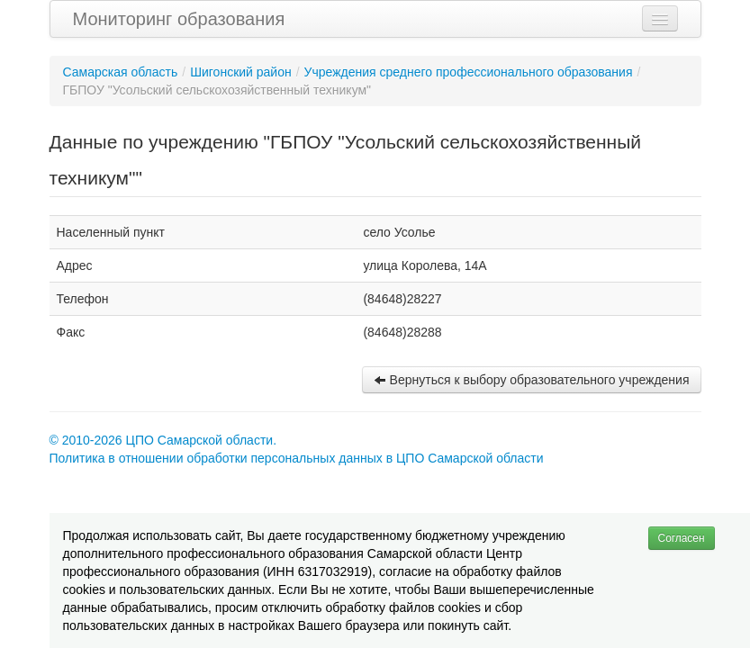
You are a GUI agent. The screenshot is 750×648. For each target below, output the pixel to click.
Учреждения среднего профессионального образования (468, 72)
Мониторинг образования (179, 19)
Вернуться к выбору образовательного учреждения (532, 380)
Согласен (681, 538)
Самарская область (120, 72)
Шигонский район (241, 72)
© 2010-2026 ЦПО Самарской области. (163, 440)
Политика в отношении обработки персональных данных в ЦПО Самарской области (297, 458)
